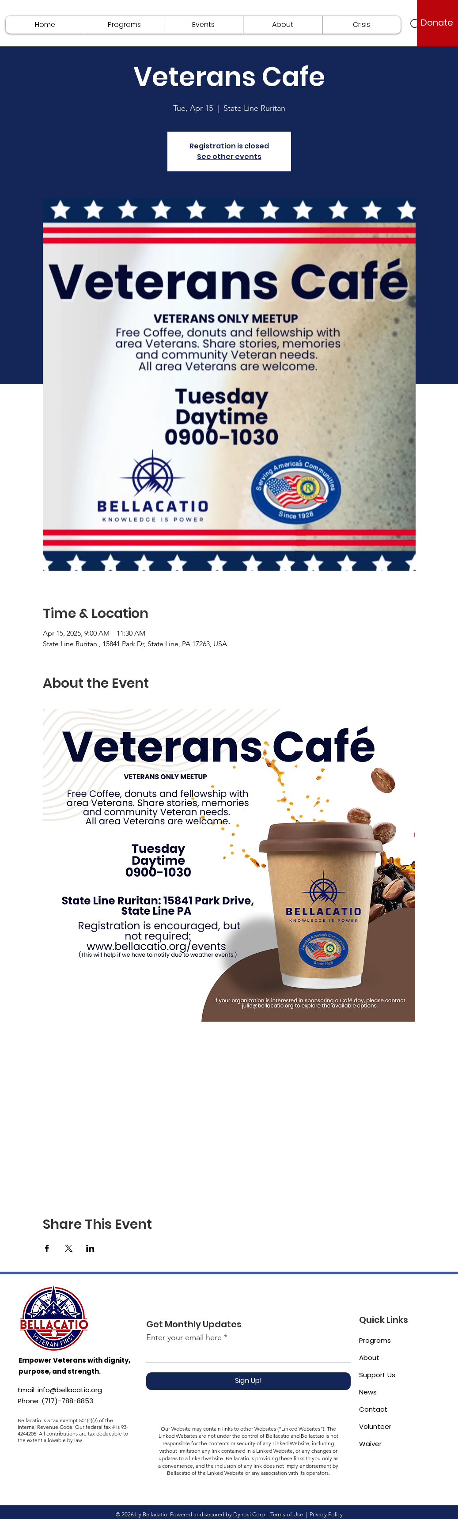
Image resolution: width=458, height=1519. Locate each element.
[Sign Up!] (248, 1381)
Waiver (370, 1443)
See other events (229, 157)
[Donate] (437, 22)
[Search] (416, 24)
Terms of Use (286, 1514)
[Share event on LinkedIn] (90, 1248)
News (368, 1392)
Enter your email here (184, 1337)
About (369, 1357)
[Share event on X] (68, 1248)
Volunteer (375, 1426)
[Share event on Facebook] (47, 1248)
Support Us (377, 1374)
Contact (373, 1409)
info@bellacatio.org (70, 1389)
